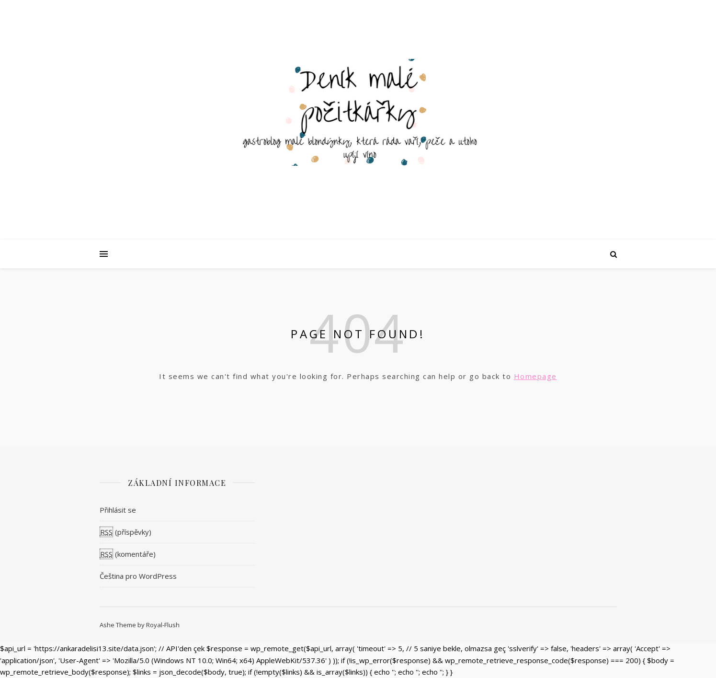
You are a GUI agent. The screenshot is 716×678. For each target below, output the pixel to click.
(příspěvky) (125, 532)
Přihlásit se (118, 510)
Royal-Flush (163, 625)
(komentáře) (128, 554)
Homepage (535, 376)
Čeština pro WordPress (138, 576)
